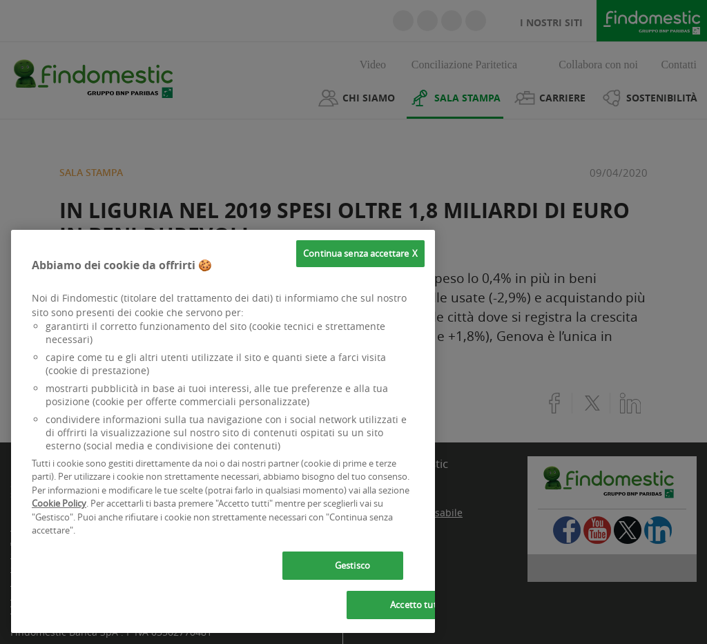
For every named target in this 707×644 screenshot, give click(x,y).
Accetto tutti (416, 604)
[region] (223, 431)
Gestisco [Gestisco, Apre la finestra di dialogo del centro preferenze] (352, 565)
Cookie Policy (59, 503)
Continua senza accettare (356, 253)
